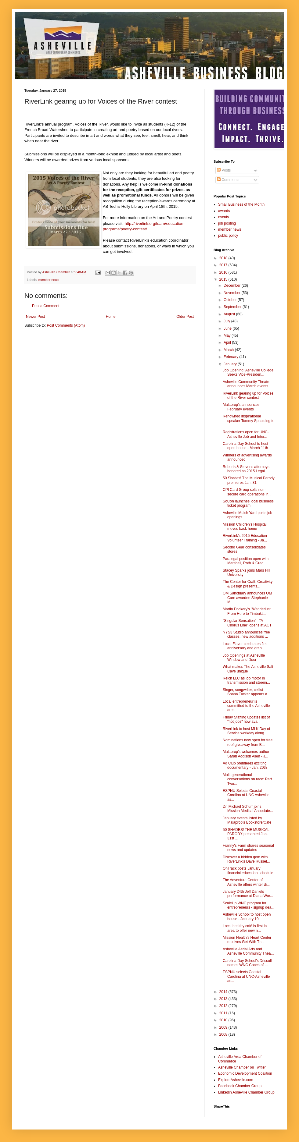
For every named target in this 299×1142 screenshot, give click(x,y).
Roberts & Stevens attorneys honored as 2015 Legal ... (246, 469)
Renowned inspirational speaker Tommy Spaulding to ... (249, 420)
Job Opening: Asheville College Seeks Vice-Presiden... (248, 372)
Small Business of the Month (241, 204)
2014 (224, 992)
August (230, 314)
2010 (224, 1020)
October (231, 300)
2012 (224, 1006)
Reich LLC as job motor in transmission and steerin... (246, 680)
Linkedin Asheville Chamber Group (246, 1092)
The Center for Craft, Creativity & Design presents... (247, 584)
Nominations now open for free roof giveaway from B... (247, 742)
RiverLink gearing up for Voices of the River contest (248, 395)
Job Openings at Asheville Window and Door (244, 657)
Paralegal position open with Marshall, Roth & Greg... (245, 561)
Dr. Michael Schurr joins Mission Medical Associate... (248, 808)
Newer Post (35, 316)
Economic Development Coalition (245, 1073)
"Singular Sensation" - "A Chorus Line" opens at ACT (247, 623)
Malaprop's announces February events (241, 407)
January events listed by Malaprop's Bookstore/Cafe (247, 820)
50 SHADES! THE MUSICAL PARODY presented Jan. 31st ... (246, 834)
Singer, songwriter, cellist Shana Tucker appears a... (246, 692)
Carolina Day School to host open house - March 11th (245, 446)
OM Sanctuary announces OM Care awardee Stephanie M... (247, 597)
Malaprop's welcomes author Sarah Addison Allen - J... (246, 754)
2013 (224, 999)
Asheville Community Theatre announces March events (247, 384)
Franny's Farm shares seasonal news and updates (248, 847)
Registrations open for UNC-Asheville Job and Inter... (246, 434)
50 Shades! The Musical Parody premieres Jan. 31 (249, 480)
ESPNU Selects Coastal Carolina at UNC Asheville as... (246, 795)
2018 (224, 258)
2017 (224, 265)
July (227, 321)
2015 (224, 279)
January (231, 364)
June (228, 328)
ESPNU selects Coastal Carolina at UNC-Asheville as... (246, 976)
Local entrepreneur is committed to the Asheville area (246, 705)
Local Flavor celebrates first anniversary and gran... (245, 646)
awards (224, 211)
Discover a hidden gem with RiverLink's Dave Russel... (246, 859)
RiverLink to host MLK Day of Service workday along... (246, 731)
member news (48, 280)
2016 (224, 272)
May (228, 335)
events (223, 217)
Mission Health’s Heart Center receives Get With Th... (247, 939)
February (231, 357)
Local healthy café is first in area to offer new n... (245, 928)
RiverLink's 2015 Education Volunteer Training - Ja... (245, 538)
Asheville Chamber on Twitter (242, 1067)
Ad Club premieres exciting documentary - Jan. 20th (245, 765)
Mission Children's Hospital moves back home (245, 526)
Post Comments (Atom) (66, 325)
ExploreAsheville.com (235, 1080)
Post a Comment (45, 306)
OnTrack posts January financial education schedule (248, 870)
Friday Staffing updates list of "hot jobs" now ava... (246, 719)
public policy (228, 235)
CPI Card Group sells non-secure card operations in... (247, 492)
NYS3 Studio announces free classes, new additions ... (246, 634)
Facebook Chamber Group (239, 1086)
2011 (224, 1013)
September (233, 307)
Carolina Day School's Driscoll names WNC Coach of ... (247, 963)
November (233, 293)
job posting (227, 223)
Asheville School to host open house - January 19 (247, 916)
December (233, 285)
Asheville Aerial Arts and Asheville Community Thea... (248, 951)
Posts (224, 170)
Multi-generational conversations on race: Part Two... (247, 779)
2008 (224, 1034)
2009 (224, 1027)
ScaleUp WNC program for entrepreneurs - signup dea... (248, 905)
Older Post (185, 316)
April (228, 342)
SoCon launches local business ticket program (248, 503)
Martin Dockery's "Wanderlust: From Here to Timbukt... (247, 611)
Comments (228, 180)
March (229, 350)
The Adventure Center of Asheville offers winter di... (246, 882)
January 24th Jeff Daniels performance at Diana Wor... (248, 893)
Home (111, 316)
